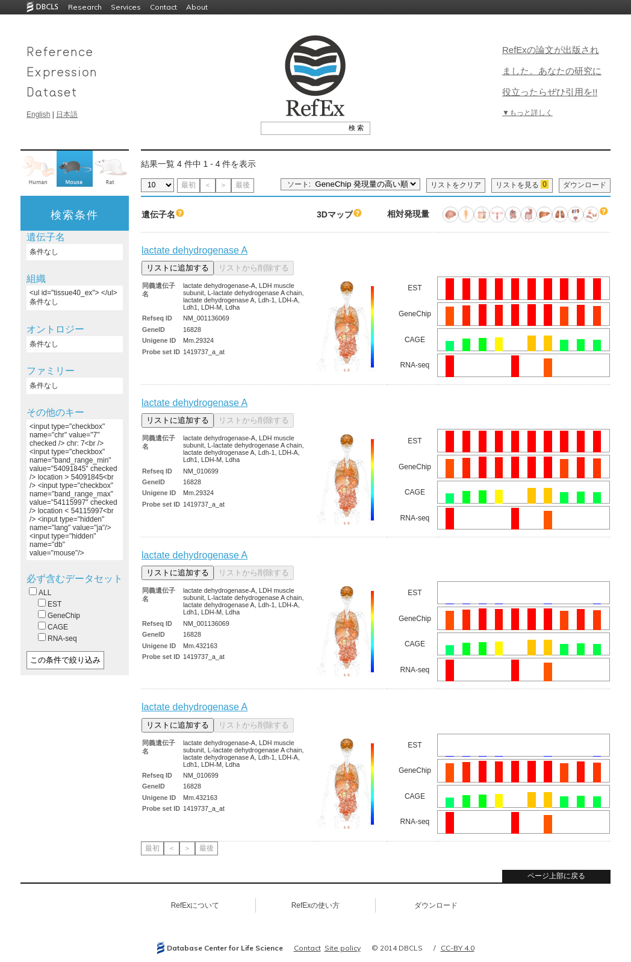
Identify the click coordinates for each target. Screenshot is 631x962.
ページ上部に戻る (556, 876)
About (197, 6)
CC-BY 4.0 (457, 947)
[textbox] (302, 127)
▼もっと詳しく (527, 112)
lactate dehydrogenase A (194, 250)
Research (85, 6)
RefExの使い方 (315, 905)
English (38, 114)
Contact (163, 6)
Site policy (343, 947)
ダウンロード (584, 185)
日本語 (67, 114)
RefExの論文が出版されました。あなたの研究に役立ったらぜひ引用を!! (551, 71)
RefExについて (195, 905)
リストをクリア (456, 185)
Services (126, 6)
